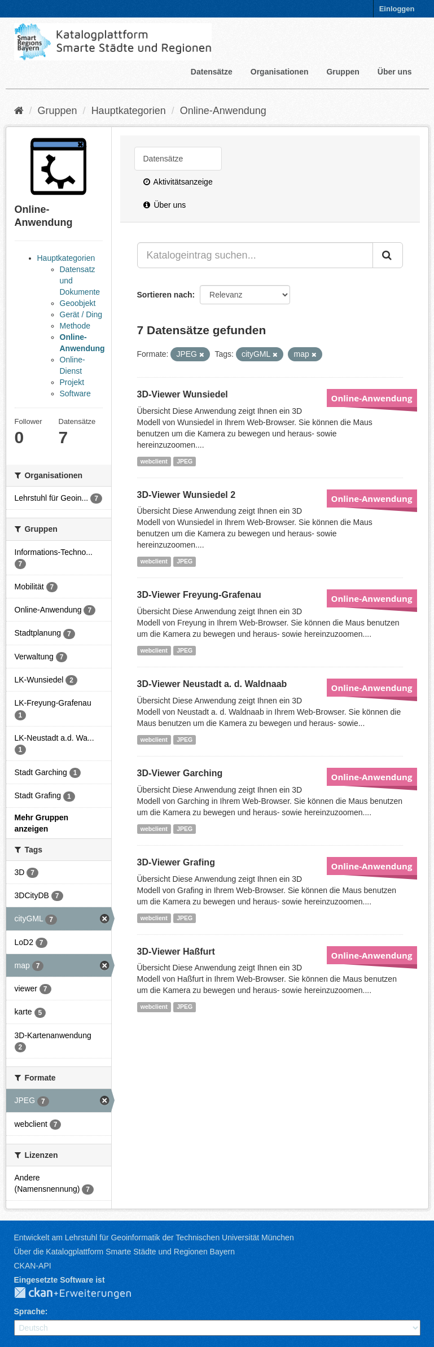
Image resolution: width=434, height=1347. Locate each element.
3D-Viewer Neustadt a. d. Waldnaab (212, 684)
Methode (75, 325)
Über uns (395, 71)
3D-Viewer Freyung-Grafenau (199, 595)
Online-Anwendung (223, 110)
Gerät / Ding (81, 314)
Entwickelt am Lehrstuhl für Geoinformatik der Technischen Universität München (154, 1237)
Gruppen (342, 71)
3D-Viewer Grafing (176, 862)
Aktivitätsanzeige (178, 181)
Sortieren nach (164, 294)
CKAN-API (32, 1265)
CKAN (82, 1293)
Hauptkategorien (128, 110)
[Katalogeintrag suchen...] (255, 255)
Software (75, 393)
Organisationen (280, 71)
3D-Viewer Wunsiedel (182, 394)
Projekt (72, 382)
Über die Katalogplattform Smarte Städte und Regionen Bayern (124, 1251)
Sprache (29, 1311)
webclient (154, 461)
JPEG (184, 461)
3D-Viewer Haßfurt (176, 951)
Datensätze (212, 71)
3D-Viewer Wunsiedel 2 (186, 495)
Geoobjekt (78, 303)
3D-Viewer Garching (180, 773)
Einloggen (397, 9)
